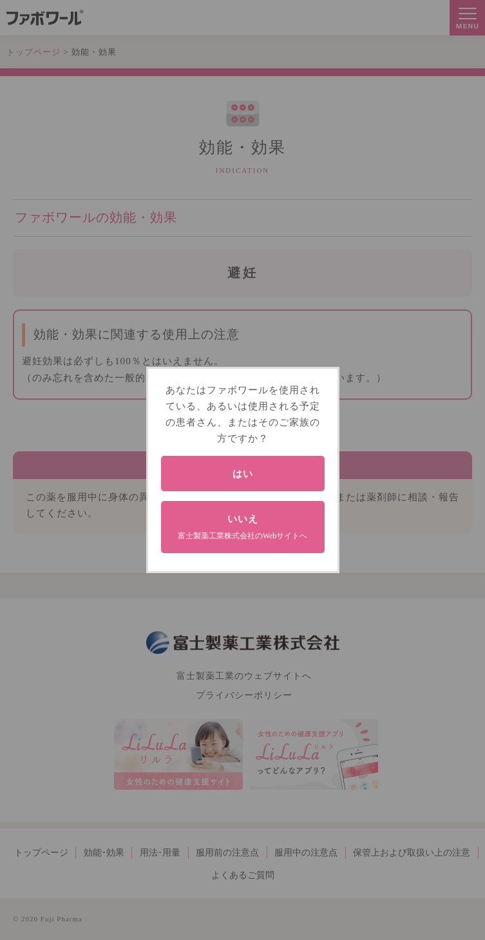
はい (243, 473)
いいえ (243, 526)
